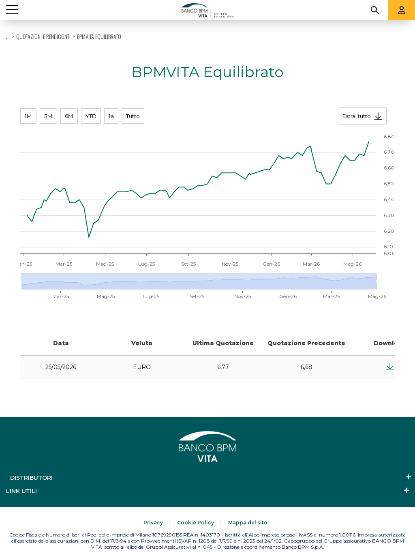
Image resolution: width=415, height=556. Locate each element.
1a (111, 116)
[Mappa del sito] (247, 523)
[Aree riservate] (401, 10)
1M (28, 116)
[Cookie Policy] (195, 523)
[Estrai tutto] (362, 116)
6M (69, 116)
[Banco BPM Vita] (207, 10)
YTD (91, 116)
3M (48, 116)
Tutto (133, 116)
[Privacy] (153, 523)
